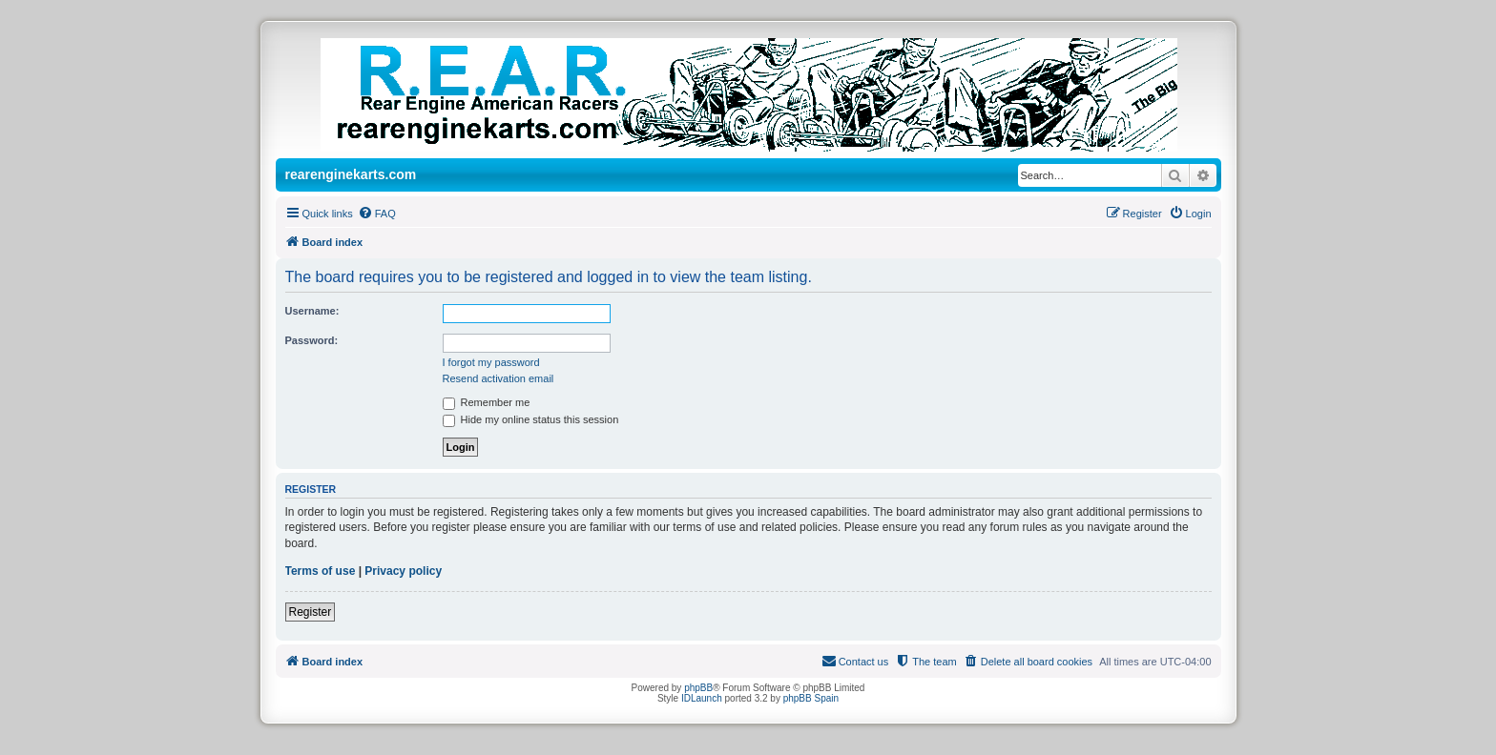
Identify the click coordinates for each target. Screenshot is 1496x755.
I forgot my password (491, 362)
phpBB (698, 688)
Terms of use (320, 571)
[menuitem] (377, 213)
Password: (312, 340)
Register (310, 612)
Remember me (486, 402)
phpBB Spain (811, 698)
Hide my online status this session (531, 419)
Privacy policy (403, 571)
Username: (312, 310)
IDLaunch (701, 698)
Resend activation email (498, 378)
